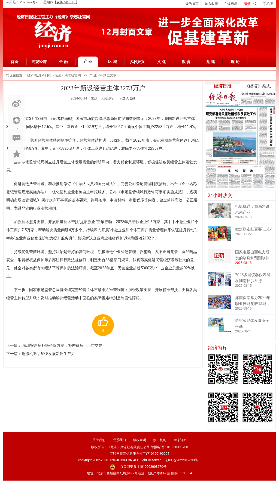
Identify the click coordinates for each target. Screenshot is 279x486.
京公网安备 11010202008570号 (143, 467)
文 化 (161, 62)
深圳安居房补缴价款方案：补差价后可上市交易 (62, 345)
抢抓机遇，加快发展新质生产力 (48, 353)
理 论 (235, 62)
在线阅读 (230, 4)
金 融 (63, 62)
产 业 (88, 61)
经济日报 (222, 86)
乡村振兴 (137, 62)
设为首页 (192, 4)
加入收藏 (211, 4)
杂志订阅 (180, 440)
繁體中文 (250, 4)
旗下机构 (159, 440)
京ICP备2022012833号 (181, 460)
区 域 (112, 62)
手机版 (268, 4)
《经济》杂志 (258, 86)
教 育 (186, 62)
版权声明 (139, 440)
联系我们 (119, 440)
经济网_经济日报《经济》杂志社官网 (54, 75)
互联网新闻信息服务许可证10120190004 (139, 454)
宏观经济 (39, 62)
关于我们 (98, 440)
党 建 (210, 62)
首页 (14, 62)
